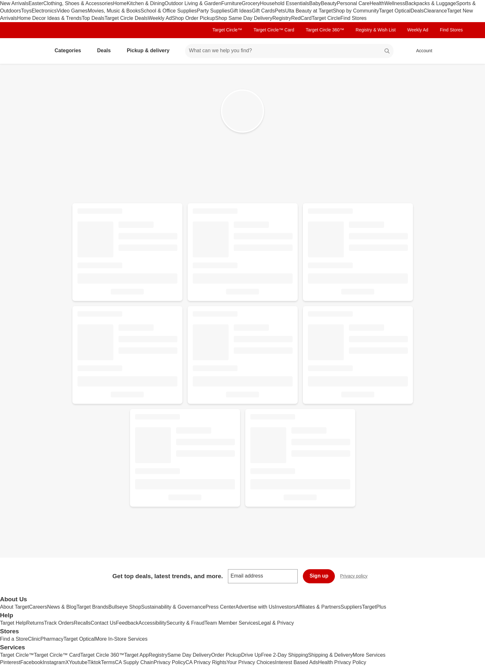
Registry (281, 18)
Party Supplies (213, 10)
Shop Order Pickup (193, 18)
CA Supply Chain (134, 662)
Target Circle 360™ (325, 29)
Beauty (329, 3)
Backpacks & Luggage (430, 3)
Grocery (251, 3)
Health (376, 3)
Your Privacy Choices (251, 662)
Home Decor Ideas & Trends (49, 18)
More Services (369, 655)
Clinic (34, 639)
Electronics (44, 10)
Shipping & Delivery (330, 655)
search (387, 51)
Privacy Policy (170, 662)
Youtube (78, 662)
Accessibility (152, 623)
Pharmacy (51, 639)
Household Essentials (284, 3)
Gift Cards (263, 10)
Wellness (394, 3)
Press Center (220, 607)
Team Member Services (231, 623)
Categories (70, 50)
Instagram (54, 662)
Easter (35, 3)
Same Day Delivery (189, 655)
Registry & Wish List (376, 29)
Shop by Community (356, 10)
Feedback (127, 623)
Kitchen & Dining (146, 3)
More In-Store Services (121, 639)
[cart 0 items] (453, 51)
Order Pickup (226, 655)
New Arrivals (14, 3)
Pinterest (10, 662)
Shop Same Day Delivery (243, 18)
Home (120, 3)
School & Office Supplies (169, 10)
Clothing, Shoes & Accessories (78, 3)
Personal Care (353, 3)
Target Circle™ (227, 29)
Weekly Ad (160, 18)
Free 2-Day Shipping (284, 655)
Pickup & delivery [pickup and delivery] (150, 50)
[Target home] (32, 51)
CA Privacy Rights (206, 662)
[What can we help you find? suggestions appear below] (289, 51)
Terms (108, 662)
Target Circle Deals (126, 18)
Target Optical (395, 10)
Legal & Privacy (276, 623)
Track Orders (59, 623)
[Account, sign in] (421, 51)
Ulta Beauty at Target (309, 10)
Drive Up (251, 655)
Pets (280, 10)
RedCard (301, 18)
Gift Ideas (241, 10)
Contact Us (103, 623)
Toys (26, 10)
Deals (417, 10)
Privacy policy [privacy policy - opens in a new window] (356, 576)
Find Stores (353, 18)
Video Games (72, 10)
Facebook (31, 662)
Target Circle (325, 18)
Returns (35, 623)
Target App (136, 655)
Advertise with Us (255, 607)
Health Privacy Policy (342, 662)
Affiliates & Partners (318, 607)
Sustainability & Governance (173, 607)
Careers (38, 607)
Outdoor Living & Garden (193, 3)
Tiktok (94, 662)
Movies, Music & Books (114, 10)
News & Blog (62, 607)
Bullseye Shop (125, 607)
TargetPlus (374, 607)
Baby (315, 3)
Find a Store (14, 639)
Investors (285, 607)
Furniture (231, 3)
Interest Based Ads (296, 662)
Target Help (13, 623)
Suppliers (351, 607)
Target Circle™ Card (274, 29)
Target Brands (93, 607)
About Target (14, 607)
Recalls (82, 623)
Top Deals (93, 18)
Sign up (319, 576)
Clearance (435, 10)
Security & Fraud (185, 623)
